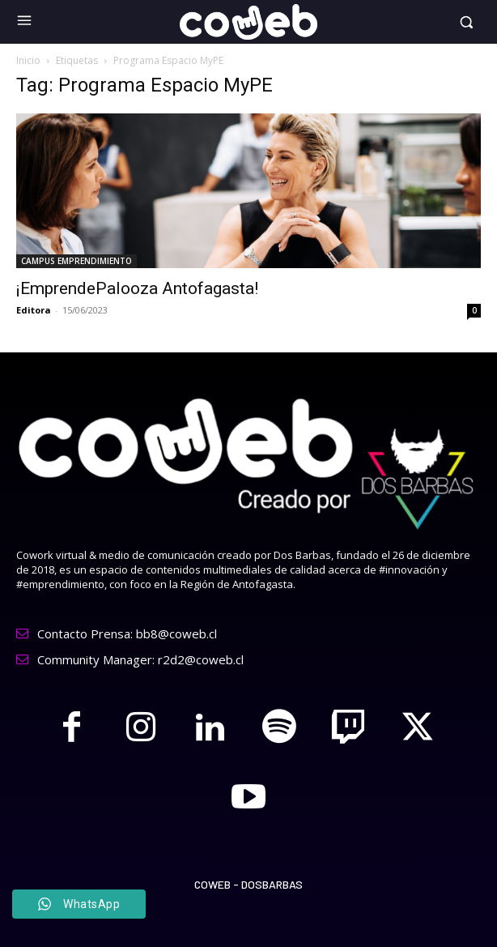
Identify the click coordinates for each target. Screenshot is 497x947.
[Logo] (248, 22)
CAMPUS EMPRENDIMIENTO (76, 261)
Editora (33, 310)
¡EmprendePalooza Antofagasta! (137, 288)
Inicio (28, 60)
